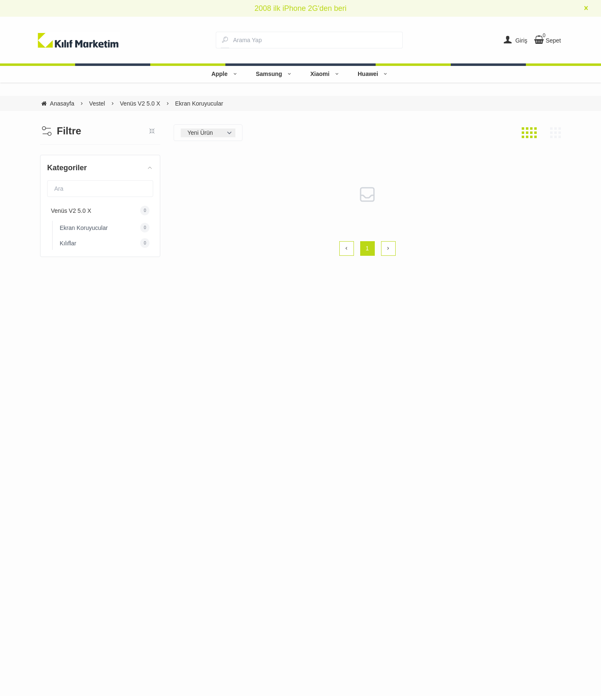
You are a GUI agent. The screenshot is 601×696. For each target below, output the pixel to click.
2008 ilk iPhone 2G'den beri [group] (301, 8)
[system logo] (78, 40)
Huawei (374, 74)
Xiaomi (325, 74)
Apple (225, 74)
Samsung (275, 74)
